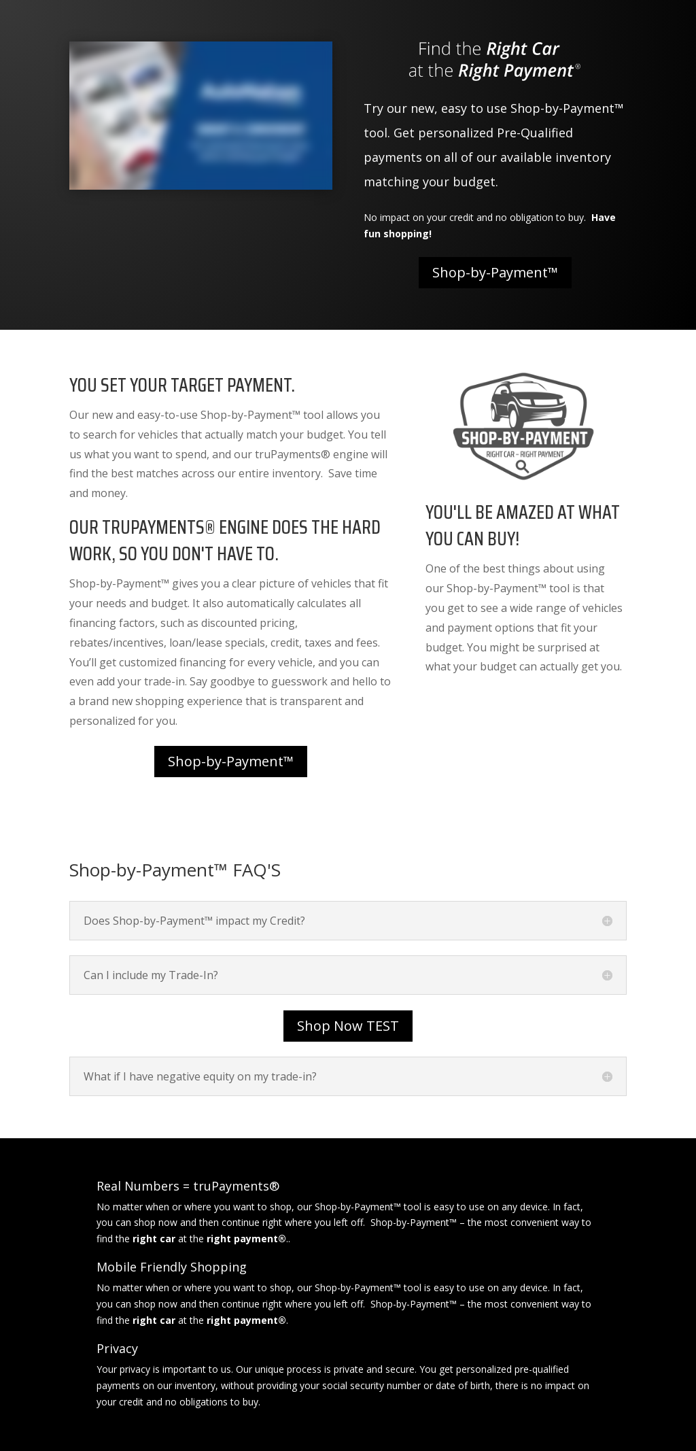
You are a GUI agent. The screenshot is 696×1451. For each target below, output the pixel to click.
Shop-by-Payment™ (495, 272)
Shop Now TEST (348, 1026)
